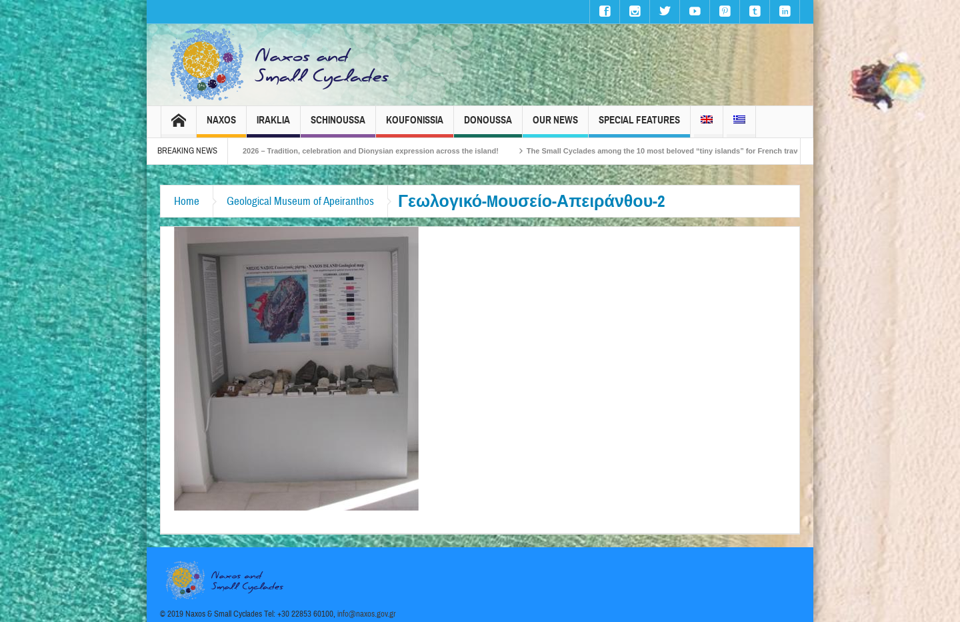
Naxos (221, 125)
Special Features (639, 125)
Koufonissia (414, 125)
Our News (555, 125)
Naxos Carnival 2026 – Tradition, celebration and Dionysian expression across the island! (368, 151)
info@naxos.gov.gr (366, 614)
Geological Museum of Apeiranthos (300, 201)
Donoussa (488, 125)
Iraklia (273, 125)
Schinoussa (338, 125)
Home (186, 201)
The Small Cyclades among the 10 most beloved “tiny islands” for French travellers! (697, 151)
